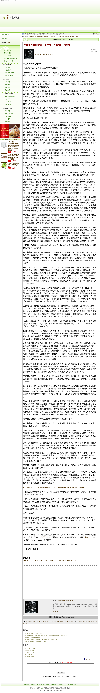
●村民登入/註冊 (5, 35)
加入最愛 (13, 0)
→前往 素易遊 (7, 53)
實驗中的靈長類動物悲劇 (32, 637)
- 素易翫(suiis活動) (9, 96)
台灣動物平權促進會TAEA (38, 54)
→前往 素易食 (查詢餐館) (10, 58)
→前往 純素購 (7, 55)
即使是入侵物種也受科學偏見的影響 (35, 641)
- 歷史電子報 (7, 116)
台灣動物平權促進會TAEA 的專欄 (44, 36)
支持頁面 (86, 537)
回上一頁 (87, 659)
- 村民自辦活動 (8, 104)
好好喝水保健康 (29, 656)
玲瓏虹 (23, 34)
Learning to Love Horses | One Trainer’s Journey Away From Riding (49, 560)
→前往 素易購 (7, 50)
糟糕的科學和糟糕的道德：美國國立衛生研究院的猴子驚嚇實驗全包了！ (46, 635)
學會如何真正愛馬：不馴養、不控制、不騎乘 (66, 36)
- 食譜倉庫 (7, 90)
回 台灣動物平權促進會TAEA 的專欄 (62, 621)
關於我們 (26, 686)
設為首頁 (8, 0)
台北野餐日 (28, 654)
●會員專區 (4, 39)
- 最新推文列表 (8, 75)
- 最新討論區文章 (9, 73)
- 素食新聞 (7, 84)
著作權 (43, 690)
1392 (9, 42)
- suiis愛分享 (8, 102)
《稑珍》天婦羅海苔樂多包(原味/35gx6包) (13, 165)
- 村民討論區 (7, 70)
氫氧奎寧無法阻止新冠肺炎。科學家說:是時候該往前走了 (41, 639)
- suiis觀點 (7, 67)
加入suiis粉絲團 (71, 686)
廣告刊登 (39, 686)
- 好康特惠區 (7, 111)
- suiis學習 (7, 99)
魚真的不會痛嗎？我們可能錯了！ (34, 633)
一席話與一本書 (29, 652)
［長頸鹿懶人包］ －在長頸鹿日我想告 (35, 621)
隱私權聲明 (46, 686)
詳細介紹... (56, 611)
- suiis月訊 (7, 119)
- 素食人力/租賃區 (9, 113)
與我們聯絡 (54, 686)
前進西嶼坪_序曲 (30, 648)
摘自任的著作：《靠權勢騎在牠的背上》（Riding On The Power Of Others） (53, 487)
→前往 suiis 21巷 (8, 61)
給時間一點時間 (29, 650)
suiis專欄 (31, 36)
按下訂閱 (41, 537)
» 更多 (15, 139)
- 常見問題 (7, 121)
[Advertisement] (61, 15)
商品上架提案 (62, 686)
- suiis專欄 (7, 82)
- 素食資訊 (7, 87)
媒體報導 (33, 686)
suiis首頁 (3, 0)
